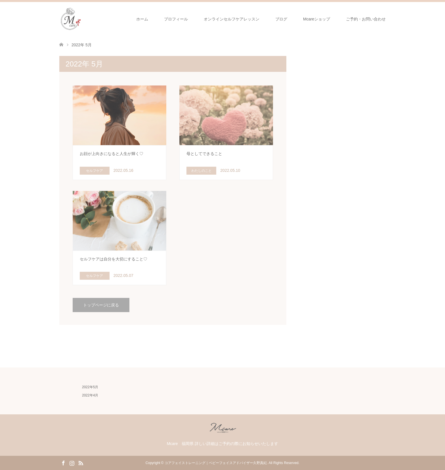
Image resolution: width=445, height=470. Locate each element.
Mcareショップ (316, 19)
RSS (80, 462)
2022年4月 (90, 395)
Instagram (71, 462)
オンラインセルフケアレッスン (231, 19)
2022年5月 (90, 387)
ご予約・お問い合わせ (366, 19)
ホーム (142, 19)
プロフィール (176, 19)
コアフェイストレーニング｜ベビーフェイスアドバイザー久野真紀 (216, 463)
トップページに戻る (101, 305)
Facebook (63, 462)
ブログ (281, 19)
